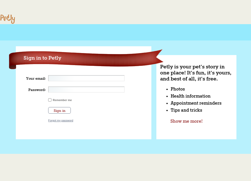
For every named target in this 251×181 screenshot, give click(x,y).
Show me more (185, 121)
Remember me (62, 100)
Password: (37, 90)
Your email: (36, 78)
